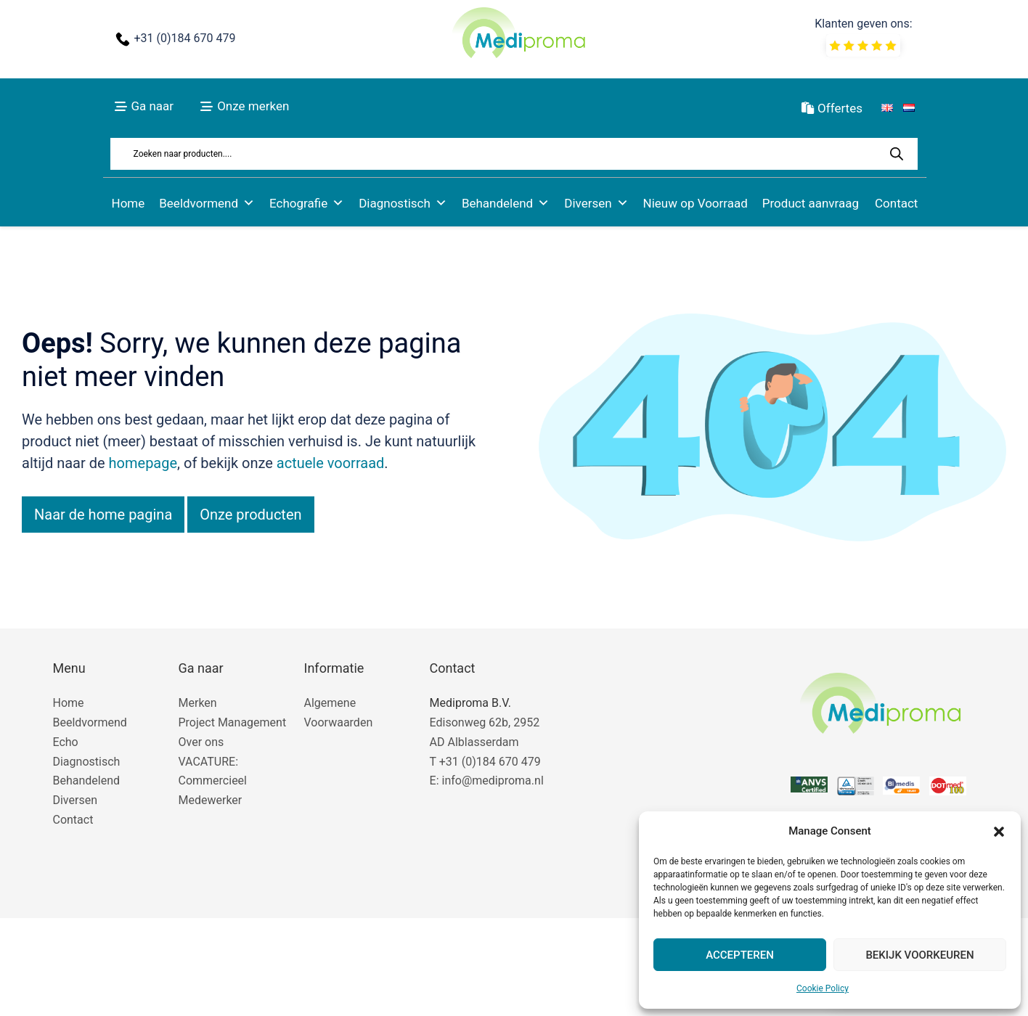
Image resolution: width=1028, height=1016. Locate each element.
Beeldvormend (207, 203)
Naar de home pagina (103, 514)
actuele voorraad (331, 463)
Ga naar (152, 106)
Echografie (306, 203)
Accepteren (740, 955)
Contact (896, 203)
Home (128, 203)
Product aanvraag (810, 203)
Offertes (831, 108)
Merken (198, 703)
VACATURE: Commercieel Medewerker (213, 781)
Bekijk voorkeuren (919, 955)
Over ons (201, 742)
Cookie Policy (822, 988)
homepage (143, 463)
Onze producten (250, 514)
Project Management (233, 722)
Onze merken (253, 106)
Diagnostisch (403, 203)
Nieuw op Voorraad (695, 203)
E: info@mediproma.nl (487, 780)
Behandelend (506, 203)
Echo (65, 742)
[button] (999, 831)
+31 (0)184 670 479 (184, 38)
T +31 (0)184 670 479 (485, 762)
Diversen (596, 203)
